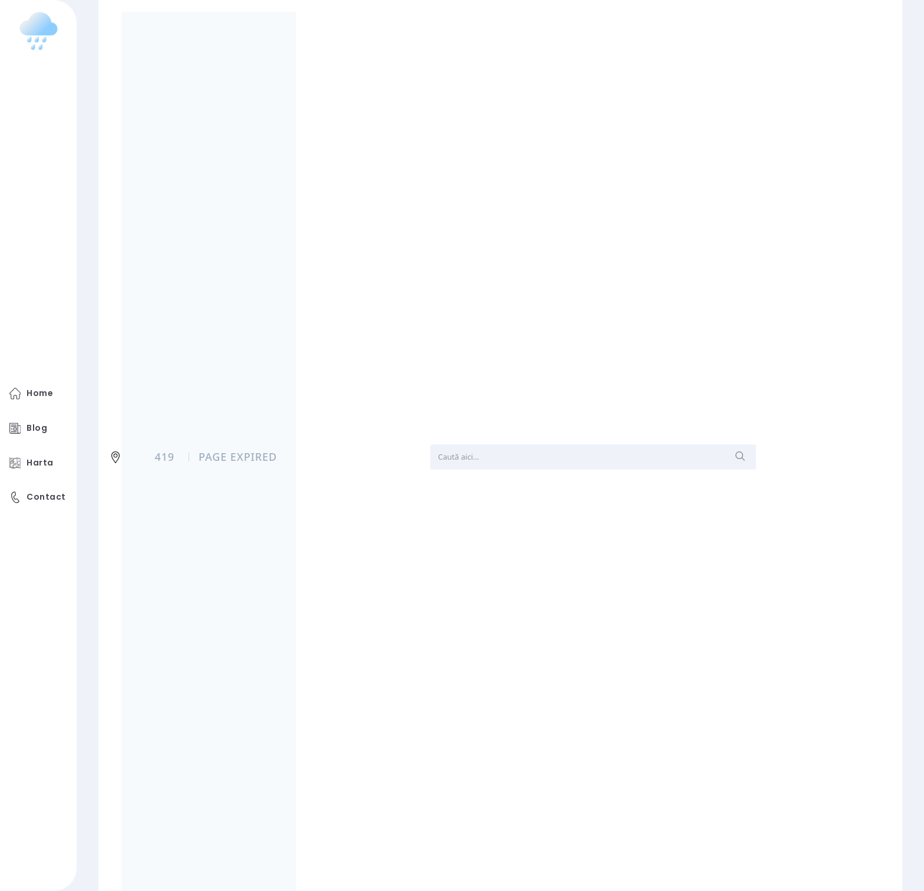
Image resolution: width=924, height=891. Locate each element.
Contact (37, 497)
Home (31, 394)
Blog (28, 428)
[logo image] (38, 31)
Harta (31, 463)
